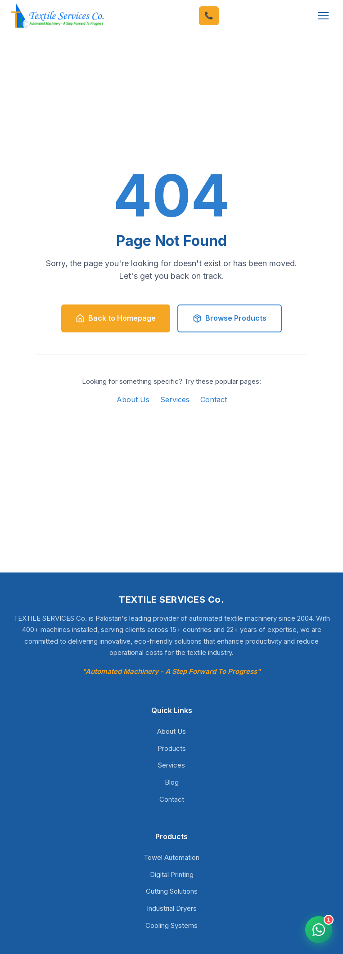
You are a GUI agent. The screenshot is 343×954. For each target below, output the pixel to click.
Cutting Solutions (172, 891)
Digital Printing (172, 874)
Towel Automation (171, 857)
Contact (213, 399)
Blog (172, 782)
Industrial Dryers (172, 908)
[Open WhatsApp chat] (318, 929)
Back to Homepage (116, 318)
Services (175, 399)
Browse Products (229, 318)
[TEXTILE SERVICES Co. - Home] (57, 16)
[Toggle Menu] (323, 15)
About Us (133, 399)
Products (172, 748)
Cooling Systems (171, 925)
